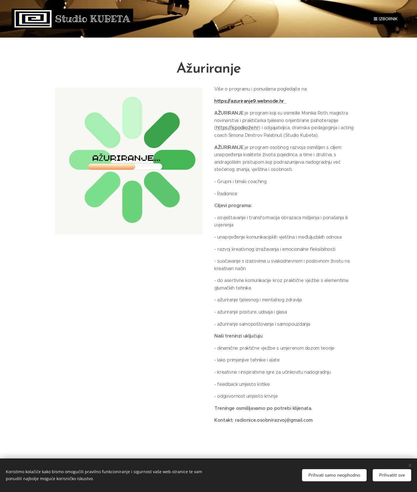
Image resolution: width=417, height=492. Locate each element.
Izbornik (386, 18)
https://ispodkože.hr (237, 127)
